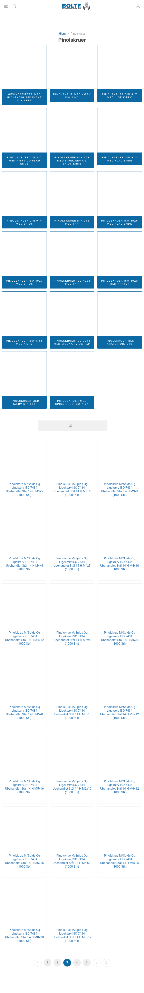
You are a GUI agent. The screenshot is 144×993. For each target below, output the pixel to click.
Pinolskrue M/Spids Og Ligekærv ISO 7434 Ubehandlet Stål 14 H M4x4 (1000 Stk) (24, 563)
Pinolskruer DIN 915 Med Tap (71, 222)
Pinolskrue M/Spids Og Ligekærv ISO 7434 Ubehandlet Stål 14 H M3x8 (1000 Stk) (119, 489)
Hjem (62, 33)
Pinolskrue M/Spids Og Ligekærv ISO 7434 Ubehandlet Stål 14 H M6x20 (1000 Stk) (72, 861)
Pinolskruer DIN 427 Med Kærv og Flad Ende (24, 160)
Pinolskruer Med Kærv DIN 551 (24, 402)
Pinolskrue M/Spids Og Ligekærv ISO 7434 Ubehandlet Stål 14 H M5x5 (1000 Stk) (72, 638)
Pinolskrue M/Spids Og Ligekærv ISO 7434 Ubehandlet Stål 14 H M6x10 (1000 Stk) (72, 786)
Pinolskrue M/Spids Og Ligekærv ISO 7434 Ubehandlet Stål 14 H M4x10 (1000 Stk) (119, 563)
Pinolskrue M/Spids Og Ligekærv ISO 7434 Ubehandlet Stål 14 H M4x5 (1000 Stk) (72, 563)
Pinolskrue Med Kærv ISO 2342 (72, 96)
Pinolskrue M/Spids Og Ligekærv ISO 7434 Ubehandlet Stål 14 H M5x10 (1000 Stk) (72, 712)
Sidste (106, 963)
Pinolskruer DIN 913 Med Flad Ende (119, 159)
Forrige (38, 963)
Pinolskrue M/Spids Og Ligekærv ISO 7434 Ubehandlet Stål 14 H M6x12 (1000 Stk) (119, 786)
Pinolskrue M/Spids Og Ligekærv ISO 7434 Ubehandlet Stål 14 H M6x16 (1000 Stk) (24, 861)
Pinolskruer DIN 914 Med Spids (24, 222)
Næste (96, 963)
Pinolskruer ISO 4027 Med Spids (24, 282)
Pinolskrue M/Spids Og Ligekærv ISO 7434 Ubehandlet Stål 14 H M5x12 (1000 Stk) (119, 712)
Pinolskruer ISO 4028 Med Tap (72, 282)
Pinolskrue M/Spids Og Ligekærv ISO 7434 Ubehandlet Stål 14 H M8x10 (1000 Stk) (24, 935)
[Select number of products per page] (72, 425)
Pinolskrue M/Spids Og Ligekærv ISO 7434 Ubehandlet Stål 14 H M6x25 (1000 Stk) (119, 861)
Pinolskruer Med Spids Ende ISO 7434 (72, 402)
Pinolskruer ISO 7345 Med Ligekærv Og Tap (72, 342)
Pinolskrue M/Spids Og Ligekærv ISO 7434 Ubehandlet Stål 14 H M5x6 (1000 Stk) (119, 638)
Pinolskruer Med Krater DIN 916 (119, 342)
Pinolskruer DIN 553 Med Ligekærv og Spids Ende (71, 160)
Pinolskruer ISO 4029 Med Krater (119, 282)
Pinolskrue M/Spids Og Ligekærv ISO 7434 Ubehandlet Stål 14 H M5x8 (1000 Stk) (24, 712)
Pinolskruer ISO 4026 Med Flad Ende (119, 222)
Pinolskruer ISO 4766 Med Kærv (24, 342)
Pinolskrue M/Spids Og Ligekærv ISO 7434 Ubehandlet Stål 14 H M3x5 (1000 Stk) (24, 489)
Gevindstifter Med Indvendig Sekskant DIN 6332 (24, 97)
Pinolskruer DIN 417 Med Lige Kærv (119, 96)
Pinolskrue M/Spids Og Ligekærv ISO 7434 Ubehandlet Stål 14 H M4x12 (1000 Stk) (24, 638)
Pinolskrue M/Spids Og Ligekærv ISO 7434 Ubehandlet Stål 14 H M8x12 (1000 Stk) (72, 935)
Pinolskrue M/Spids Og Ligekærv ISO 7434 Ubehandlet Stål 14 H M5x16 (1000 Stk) (24, 786)
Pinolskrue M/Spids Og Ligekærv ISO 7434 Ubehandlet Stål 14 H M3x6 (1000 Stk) (72, 489)
